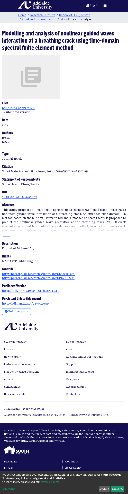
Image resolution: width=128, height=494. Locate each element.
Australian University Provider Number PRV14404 (34, 415)
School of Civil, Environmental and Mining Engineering (76, 15)
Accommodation (76, 386)
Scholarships (12, 386)
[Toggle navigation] (105, 5)
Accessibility (73, 467)
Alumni (8, 379)
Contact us (73, 394)
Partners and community (19, 364)
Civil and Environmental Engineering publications (39, 19)
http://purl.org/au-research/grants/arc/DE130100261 (38, 274)
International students (80, 371)
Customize (9, 488)
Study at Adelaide (15, 341)
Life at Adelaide (76, 341)
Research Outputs (42, 15)
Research (9, 349)
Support (71, 364)
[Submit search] (83, 5)
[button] (87, 5)
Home (22, 15)
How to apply (12, 356)
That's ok (117, 488)
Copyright (71, 461)
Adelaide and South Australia (84, 356)
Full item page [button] (16, 311)
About (70, 349)
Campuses (72, 379)
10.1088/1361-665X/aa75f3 (19, 197)
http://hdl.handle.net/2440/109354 (25, 303)
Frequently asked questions (21, 371)
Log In (94, 5)
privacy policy (49, 482)
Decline (104, 488)
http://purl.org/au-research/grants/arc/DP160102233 (38, 278)
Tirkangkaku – (24, 408)
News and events (14, 394)
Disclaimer (10, 461)
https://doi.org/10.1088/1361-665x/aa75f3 (30, 290)
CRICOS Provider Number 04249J (89, 415)
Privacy (8, 467)
